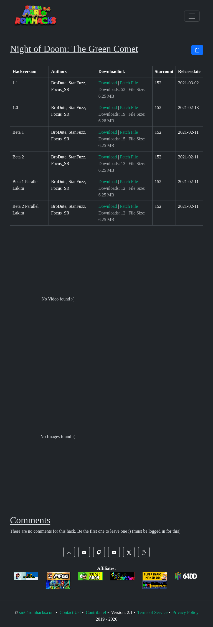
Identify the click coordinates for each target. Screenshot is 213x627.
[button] (69, 552)
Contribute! (96, 612)
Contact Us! (70, 612)
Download (107, 82)
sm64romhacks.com (37, 612)
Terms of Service (152, 612)
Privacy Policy (186, 612)
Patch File (129, 82)
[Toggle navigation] (192, 16)
